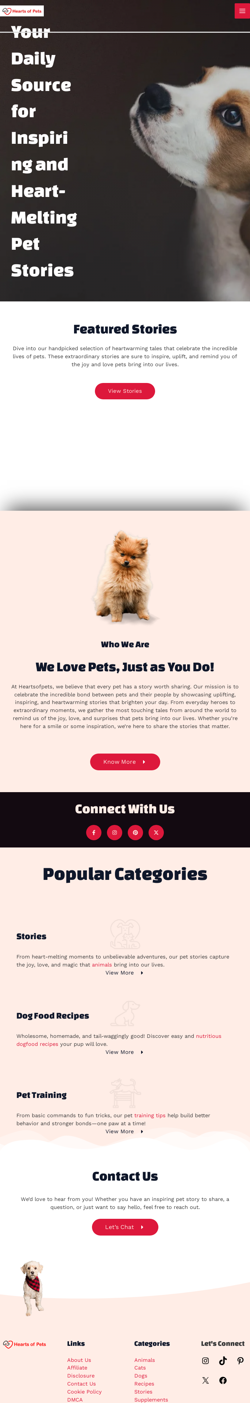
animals (102, 964)
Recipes (144, 1383)
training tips (150, 1115)
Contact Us (81, 1383)
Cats (140, 1367)
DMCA (75, 1399)
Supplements (151, 1399)
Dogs (140, 1375)
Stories (143, 1391)
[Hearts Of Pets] (22, 10)
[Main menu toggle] (242, 11)
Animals (144, 1360)
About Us (79, 1360)
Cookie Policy (84, 1391)
